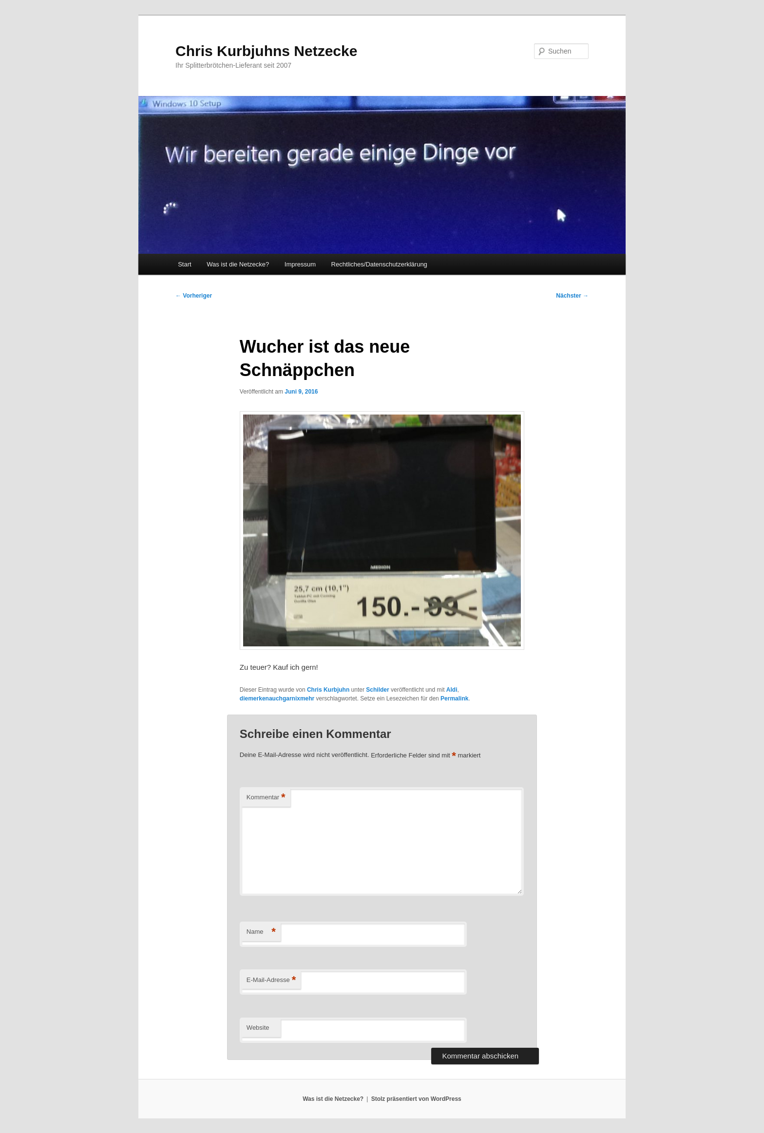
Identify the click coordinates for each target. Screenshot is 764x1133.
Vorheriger (193, 295)
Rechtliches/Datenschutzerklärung (379, 264)
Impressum (300, 264)
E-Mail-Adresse (271, 980)
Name (261, 932)
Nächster (572, 295)
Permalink (454, 698)
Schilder (377, 689)
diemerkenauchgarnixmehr (277, 698)
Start (184, 264)
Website (258, 1027)
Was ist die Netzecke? (238, 264)
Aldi (452, 689)
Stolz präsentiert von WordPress (416, 1098)
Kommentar (266, 798)
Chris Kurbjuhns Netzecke (266, 51)
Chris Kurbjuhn (328, 689)
